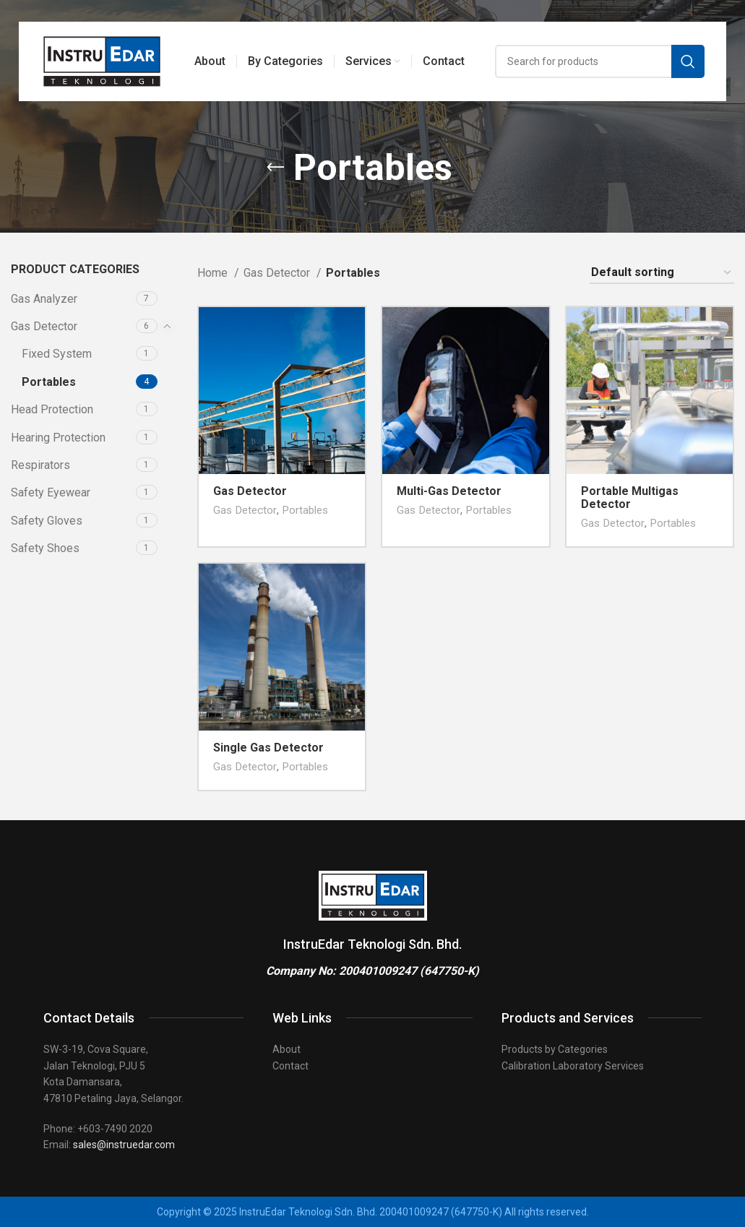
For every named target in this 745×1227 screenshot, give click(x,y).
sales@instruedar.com (124, 1144)
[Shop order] (662, 273)
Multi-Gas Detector (449, 491)
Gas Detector (44, 326)
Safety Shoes (45, 548)
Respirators (40, 465)
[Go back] (275, 167)
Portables (49, 382)
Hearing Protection (58, 437)
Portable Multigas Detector (630, 497)
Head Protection (52, 409)
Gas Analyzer (44, 299)
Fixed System (57, 354)
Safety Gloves (46, 521)
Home (214, 273)
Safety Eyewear (50, 492)
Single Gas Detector (268, 747)
